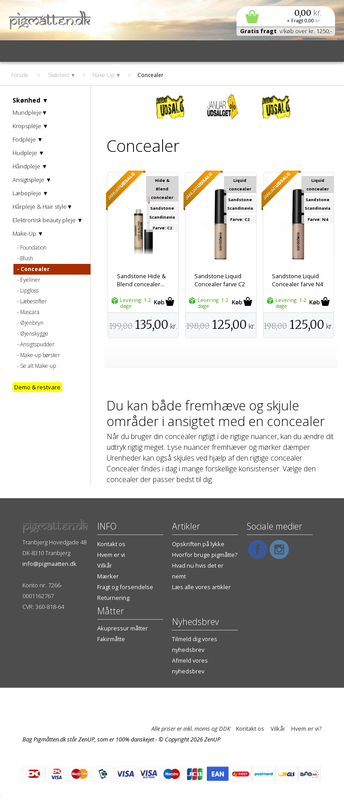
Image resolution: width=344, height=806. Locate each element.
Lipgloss (29, 290)
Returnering (113, 598)
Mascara (29, 312)
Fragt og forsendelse (125, 587)
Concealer (35, 269)
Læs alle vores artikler (201, 587)
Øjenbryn (31, 323)
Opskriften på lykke (198, 544)
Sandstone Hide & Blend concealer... (141, 280)
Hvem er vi (111, 555)
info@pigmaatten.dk (49, 564)
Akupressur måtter (122, 628)
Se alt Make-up (38, 366)
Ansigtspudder (37, 344)
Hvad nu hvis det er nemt (198, 570)
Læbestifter (33, 301)
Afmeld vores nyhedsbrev (190, 665)
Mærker (108, 576)
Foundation (33, 247)
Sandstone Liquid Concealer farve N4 (297, 280)
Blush (26, 258)
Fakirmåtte (111, 639)
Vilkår (104, 565)
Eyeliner (30, 280)
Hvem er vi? (306, 728)
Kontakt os (111, 544)
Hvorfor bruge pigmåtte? (204, 555)
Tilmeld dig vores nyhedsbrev (194, 644)
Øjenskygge (34, 333)
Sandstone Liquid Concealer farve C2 (219, 280)
